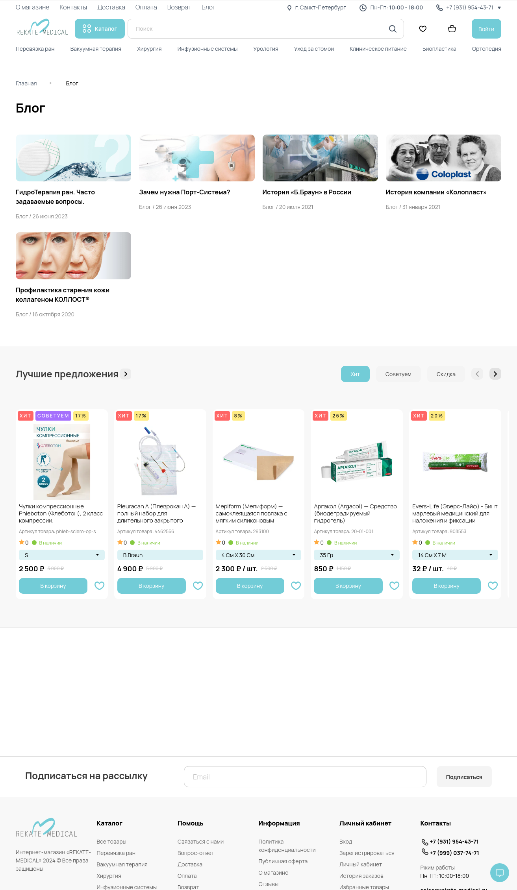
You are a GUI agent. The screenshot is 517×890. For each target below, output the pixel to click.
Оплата (187, 875)
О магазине (274, 872)
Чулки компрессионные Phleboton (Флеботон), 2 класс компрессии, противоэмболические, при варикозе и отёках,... (61, 514)
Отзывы (269, 884)
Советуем (398, 374)
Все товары (112, 841)
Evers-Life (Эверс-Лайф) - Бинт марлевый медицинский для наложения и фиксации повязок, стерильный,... (455, 514)
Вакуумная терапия (122, 864)
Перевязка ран (116, 853)
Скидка (446, 374)
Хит (355, 374)
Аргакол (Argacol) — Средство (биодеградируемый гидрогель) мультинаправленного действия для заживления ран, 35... (356, 514)
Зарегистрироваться (367, 853)
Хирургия (109, 875)
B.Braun (133, 555)
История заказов (361, 875)
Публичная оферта (283, 861)
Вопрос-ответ (196, 853)
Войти (486, 29)
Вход (345, 841)
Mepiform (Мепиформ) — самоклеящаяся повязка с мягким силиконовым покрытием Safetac (251, 514)
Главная (26, 83)
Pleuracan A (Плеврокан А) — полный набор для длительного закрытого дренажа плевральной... (156, 514)
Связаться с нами (201, 841)
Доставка (190, 864)
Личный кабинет (360, 864)
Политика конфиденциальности (287, 845)
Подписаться (464, 777)
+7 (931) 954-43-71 (454, 841)
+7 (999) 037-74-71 (454, 853)
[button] (495, 374)
